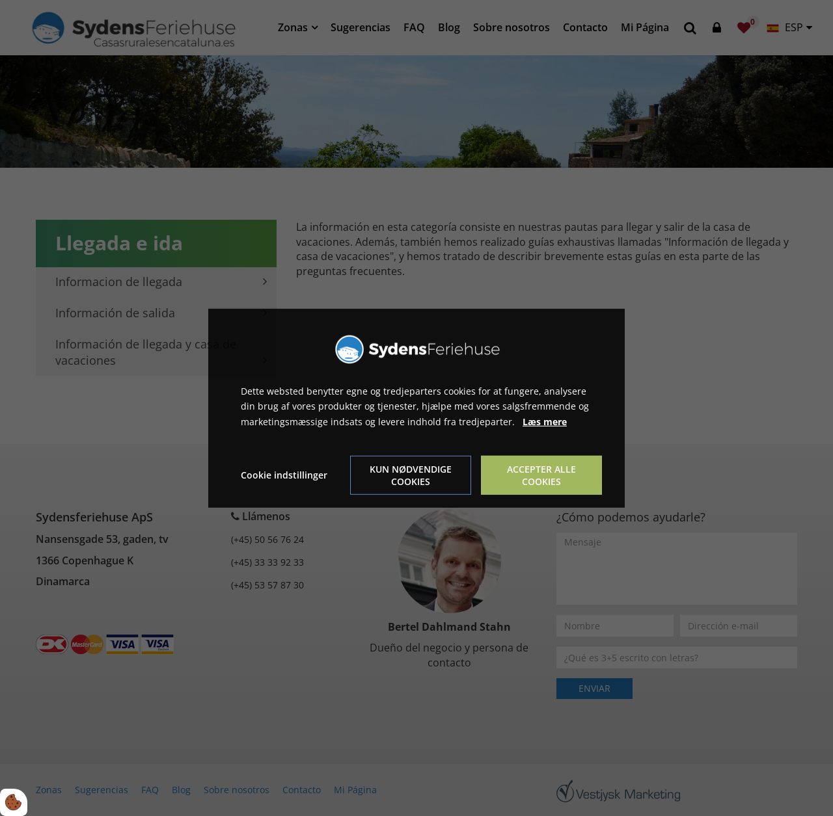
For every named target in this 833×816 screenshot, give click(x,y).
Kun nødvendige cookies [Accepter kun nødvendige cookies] (411, 475)
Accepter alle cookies (541, 475)
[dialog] (416, 407)
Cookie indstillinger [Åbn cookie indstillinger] (284, 475)
